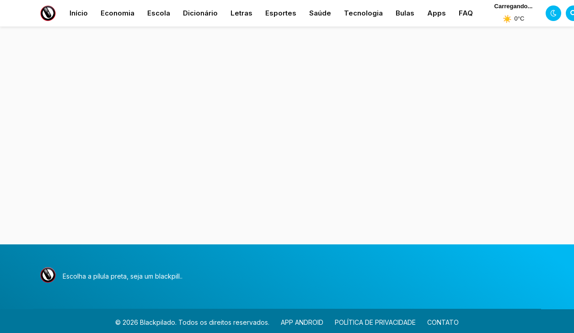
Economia (117, 13)
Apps (436, 13)
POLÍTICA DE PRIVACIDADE (375, 322)
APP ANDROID (302, 322)
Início (79, 13)
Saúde (320, 13)
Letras (241, 13)
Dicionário (200, 13)
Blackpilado (157, 322)
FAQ (466, 13)
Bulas (405, 13)
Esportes (280, 13)
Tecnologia (363, 13)
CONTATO (443, 322)
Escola (158, 13)
